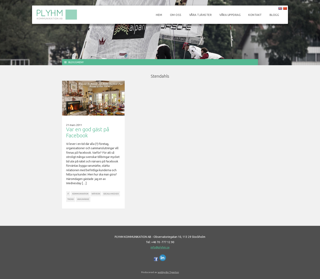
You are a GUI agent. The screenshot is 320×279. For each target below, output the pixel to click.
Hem (159, 15)
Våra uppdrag (230, 15)
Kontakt (255, 15)
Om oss (175, 15)
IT (68, 194)
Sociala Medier (111, 194)
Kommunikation (80, 194)
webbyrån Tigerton (168, 272)
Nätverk (96, 194)
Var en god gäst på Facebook (87, 132)
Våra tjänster (200, 15)
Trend (70, 199)
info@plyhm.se (160, 247)
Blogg (274, 15)
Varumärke (83, 199)
